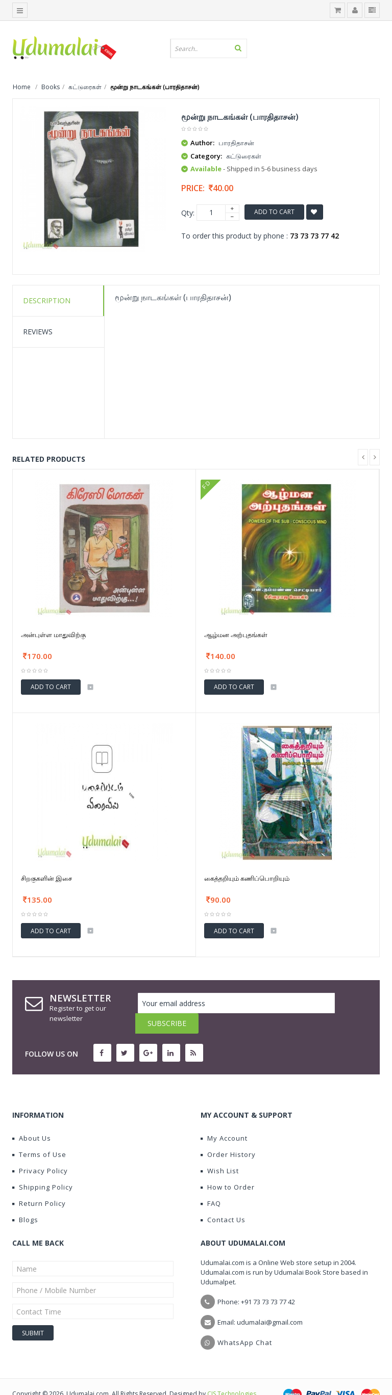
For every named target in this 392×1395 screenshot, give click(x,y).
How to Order (228, 1166)
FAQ (211, 1183)
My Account (224, 1117)
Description (46, 300)
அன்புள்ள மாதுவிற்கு (53, 634)
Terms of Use (39, 1134)
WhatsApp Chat (244, 1322)
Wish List (220, 1150)
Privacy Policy (40, 1150)
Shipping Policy (42, 1166)
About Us (31, 1117)
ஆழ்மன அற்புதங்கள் (235, 634)
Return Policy (39, 1183)
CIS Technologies (231, 1373)
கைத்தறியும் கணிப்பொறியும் (246, 878)
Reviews (38, 331)
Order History (228, 1134)
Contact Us (223, 1199)
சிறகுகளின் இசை (46, 878)
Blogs (25, 1199)
